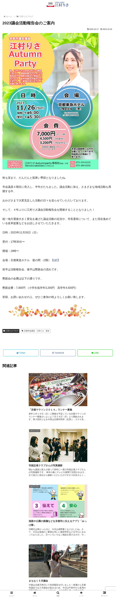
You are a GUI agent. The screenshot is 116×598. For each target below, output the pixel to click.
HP (55, 260)
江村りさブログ (10, 332)
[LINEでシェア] (95, 353)
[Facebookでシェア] (58, 353)
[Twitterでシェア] (21, 353)
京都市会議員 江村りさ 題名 (35, 332)
